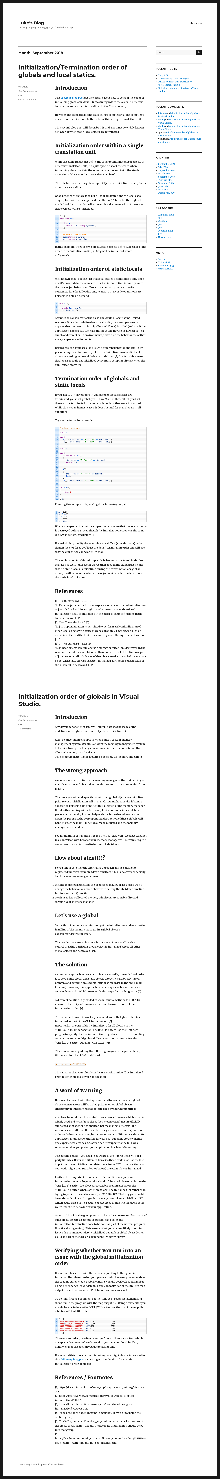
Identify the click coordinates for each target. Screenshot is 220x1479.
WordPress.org (165, 268)
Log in (161, 259)
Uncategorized (165, 237)
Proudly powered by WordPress (48, 1464)
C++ (20, 91)
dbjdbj (161, 119)
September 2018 (166, 177)
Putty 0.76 (163, 75)
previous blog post (72, 97)
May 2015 (163, 189)
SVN (160, 234)
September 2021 (166, 164)
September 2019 (166, 170)
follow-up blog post (73, 1359)
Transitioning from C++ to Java (173, 78)
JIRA (160, 227)
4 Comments (24, 728)
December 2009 (166, 193)
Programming (30, 91)
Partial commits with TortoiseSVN (175, 81)
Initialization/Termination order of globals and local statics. (72, 71)
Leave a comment (27, 99)
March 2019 (164, 173)
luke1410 (162, 113)
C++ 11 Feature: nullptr (169, 85)
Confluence (164, 221)
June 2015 (163, 186)
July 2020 (163, 167)
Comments (166, 265)
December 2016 (166, 183)
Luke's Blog (31, 22)
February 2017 (165, 180)
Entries (164, 262)
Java (160, 224)
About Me (195, 23)
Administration (166, 215)
